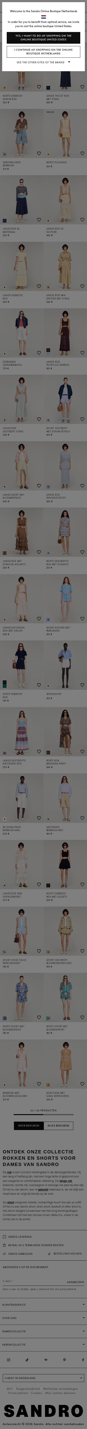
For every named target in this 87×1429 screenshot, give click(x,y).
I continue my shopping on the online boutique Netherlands (43, 51)
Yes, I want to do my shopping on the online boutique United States (44, 37)
